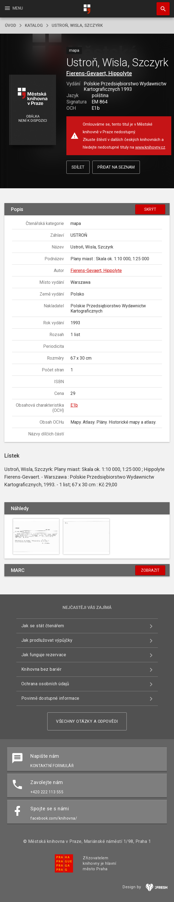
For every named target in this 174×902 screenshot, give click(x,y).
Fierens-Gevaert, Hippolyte (99, 73)
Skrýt (150, 209)
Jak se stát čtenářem (42, 625)
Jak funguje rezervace (43, 654)
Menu (13, 8)
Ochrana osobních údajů (45, 683)
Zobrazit (150, 570)
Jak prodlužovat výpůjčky (47, 640)
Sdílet (78, 167)
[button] (32, 110)
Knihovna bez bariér (41, 669)
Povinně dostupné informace (50, 698)
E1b (74, 405)
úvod (10, 25)
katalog (34, 25)
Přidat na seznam (116, 167)
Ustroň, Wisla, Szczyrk (77, 25)
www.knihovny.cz (150, 147)
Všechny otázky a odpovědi (87, 721)
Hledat (160, 6)
